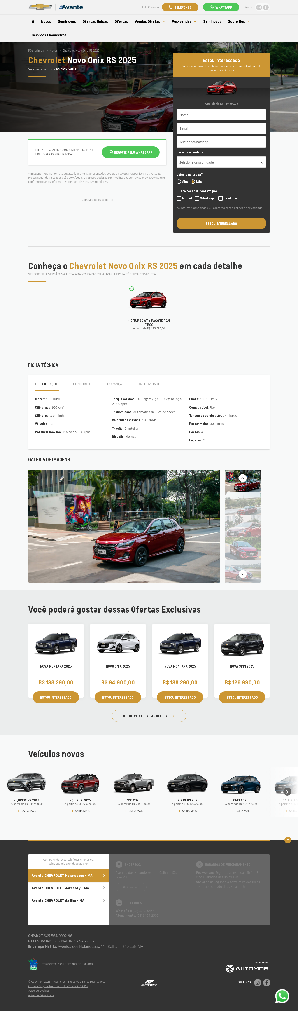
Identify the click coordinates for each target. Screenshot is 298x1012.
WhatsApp (223, 7)
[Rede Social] (257, 982)
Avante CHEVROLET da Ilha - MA (68, 900)
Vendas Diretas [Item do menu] (150, 21)
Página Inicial (36, 50)
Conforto (81, 384)
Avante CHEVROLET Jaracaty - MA (68, 887)
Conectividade (148, 384)
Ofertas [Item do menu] (121, 21)
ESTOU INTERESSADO (221, 223)
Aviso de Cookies (38, 991)
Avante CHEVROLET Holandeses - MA (68, 875)
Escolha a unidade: (190, 152)
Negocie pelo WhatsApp (133, 152)
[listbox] (221, 162)
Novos (54, 50)
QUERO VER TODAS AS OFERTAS (148, 716)
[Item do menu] (33, 21)
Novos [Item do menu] (46, 21)
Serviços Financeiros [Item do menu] (51, 35)
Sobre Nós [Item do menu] (239, 21)
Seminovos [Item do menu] (67, 21)
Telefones (182, 7)
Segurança (113, 384)
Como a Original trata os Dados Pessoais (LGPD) (58, 986)
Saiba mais (26, 811)
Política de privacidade (248, 208)
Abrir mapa (130, 887)
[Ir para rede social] (259, 7)
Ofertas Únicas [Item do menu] (95, 21)
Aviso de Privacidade (41, 995)
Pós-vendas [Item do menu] (184, 21)
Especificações (47, 384)
